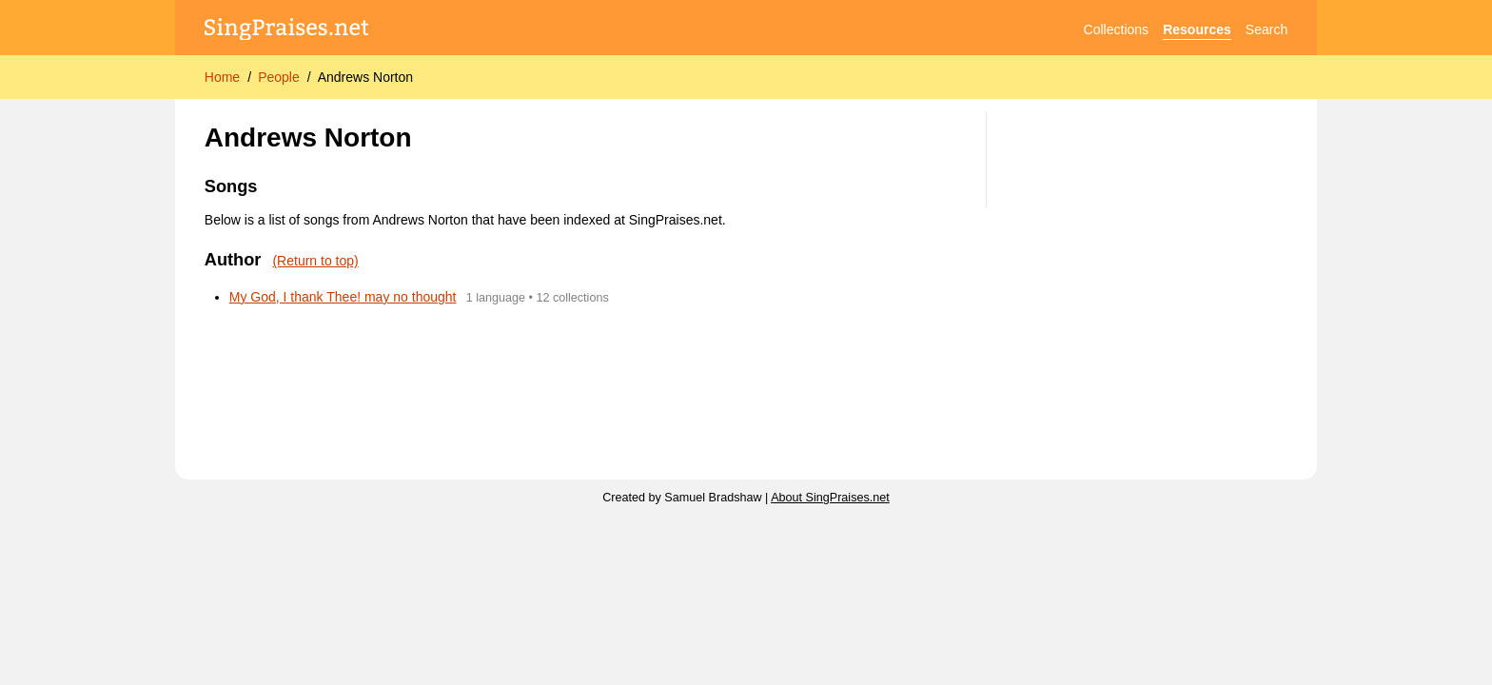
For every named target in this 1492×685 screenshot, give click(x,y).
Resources (1197, 29)
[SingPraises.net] (287, 30)
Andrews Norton (365, 77)
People (279, 77)
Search (1266, 29)
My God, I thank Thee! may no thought (343, 296)
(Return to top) (315, 260)
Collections (1116, 29)
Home (222, 77)
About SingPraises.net (830, 497)
